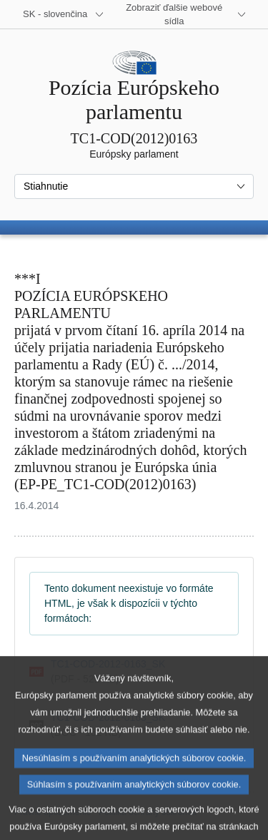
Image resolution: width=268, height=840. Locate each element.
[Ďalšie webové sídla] (182, 14)
